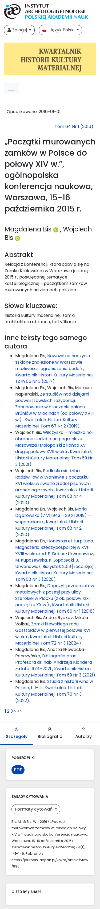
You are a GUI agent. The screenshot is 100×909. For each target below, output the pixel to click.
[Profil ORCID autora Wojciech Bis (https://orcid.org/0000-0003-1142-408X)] (17, 237)
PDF (18, 770)
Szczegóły (16, 734)
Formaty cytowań (34, 809)
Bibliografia (50, 734)
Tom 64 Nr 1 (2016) (74, 126)
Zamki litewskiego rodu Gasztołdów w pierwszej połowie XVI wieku (52, 630)
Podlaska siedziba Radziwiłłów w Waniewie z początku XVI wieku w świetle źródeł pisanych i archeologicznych (53, 480)
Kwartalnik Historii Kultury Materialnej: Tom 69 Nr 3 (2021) (54, 458)
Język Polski (58, 30)
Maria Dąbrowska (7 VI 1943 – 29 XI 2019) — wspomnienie (53, 515)
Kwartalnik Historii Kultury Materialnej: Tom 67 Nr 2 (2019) (47, 423)
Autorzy (83, 734)
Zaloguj (17, 30)
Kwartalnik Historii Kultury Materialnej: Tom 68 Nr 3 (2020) (54, 576)
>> (19, 711)
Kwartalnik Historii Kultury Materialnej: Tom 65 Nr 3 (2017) (54, 378)
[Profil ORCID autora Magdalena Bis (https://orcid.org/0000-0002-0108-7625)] (56, 229)
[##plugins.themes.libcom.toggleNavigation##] (11, 88)
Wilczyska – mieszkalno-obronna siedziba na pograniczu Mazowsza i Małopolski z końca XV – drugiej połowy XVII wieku (54, 442)
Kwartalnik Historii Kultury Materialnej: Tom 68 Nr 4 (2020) (54, 496)
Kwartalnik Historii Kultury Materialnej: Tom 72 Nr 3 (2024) (49, 640)
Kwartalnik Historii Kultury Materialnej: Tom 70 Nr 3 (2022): (48, 694)
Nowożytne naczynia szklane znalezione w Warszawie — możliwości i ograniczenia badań (52, 362)
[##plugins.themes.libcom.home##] (50, 58)
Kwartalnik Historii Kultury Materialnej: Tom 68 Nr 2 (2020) (49, 528)
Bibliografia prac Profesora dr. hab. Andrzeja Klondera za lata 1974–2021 (53, 662)
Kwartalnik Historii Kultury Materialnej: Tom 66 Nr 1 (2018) (55, 608)
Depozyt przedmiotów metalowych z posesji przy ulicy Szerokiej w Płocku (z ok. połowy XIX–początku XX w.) (54, 595)
